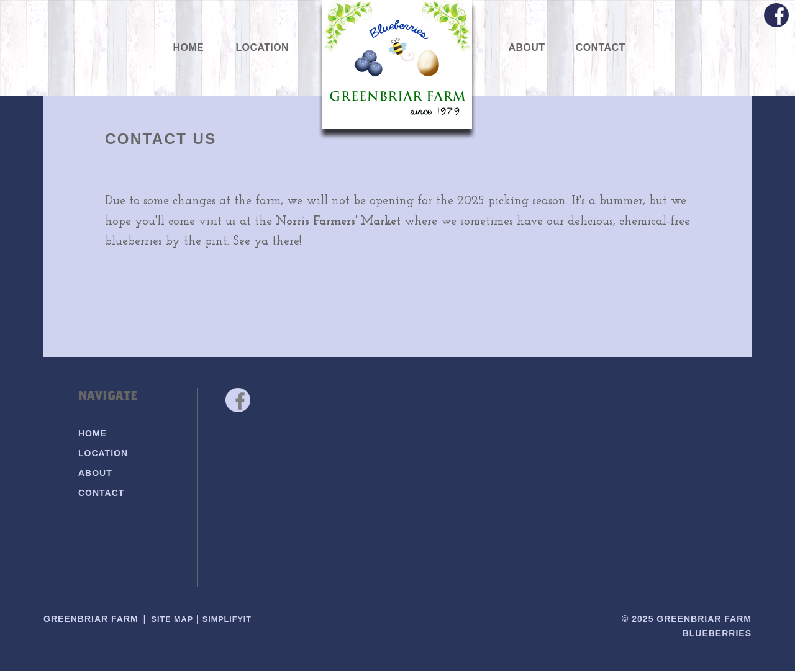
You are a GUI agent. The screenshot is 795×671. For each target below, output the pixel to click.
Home (188, 47)
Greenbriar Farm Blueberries (398, 68)
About (526, 47)
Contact (600, 47)
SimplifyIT (233, 619)
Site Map (175, 619)
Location (262, 47)
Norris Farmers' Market (338, 221)
